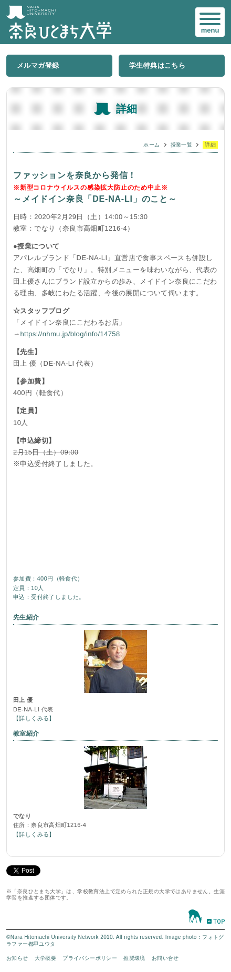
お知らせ (17, 958)
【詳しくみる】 (34, 718)
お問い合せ (165, 958)
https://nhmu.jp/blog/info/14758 (70, 334)
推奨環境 (134, 958)
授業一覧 (182, 145)
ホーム (151, 145)
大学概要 (46, 958)
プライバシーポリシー (89, 958)
